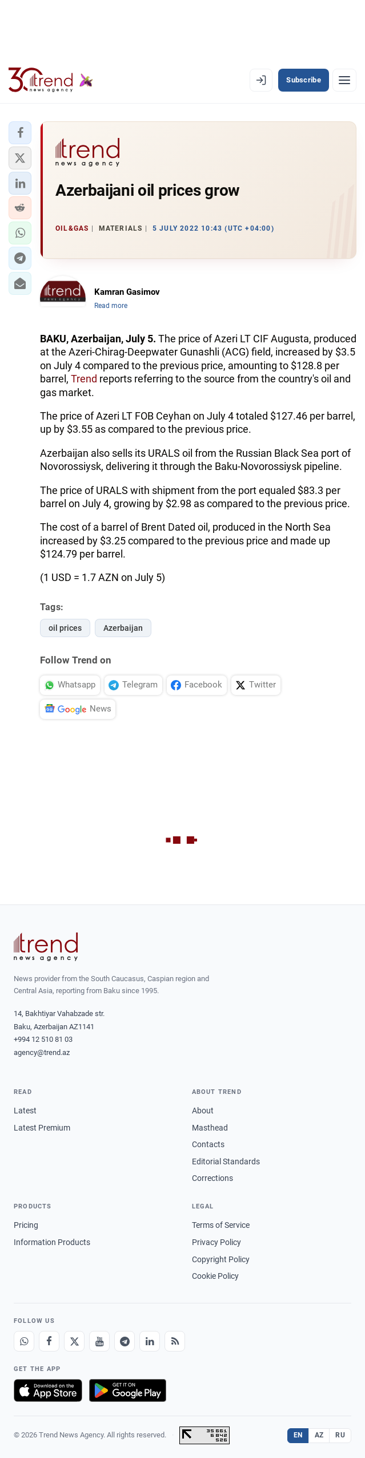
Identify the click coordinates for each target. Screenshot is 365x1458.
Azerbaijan (123, 628)
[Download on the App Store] (48, 1390)
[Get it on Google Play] (127, 1390)
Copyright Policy (221, 1259)
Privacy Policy (216, 1242)
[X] (74, 1341)
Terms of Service (221, 1225)
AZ (319, 1435)
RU (340, 1435)
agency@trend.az (42, 1052)
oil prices (65, 628)
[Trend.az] (51, 80)
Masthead (210, 1127)
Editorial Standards (226, 1161)
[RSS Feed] (175, 1341)
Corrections (212, 1178)
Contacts (208, 1144)
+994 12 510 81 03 (43, 1039)
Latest (25, 1110)
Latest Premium (42, 1127)
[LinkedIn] (149, 1341)
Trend (84, 379)
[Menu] (344, 80)
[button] (20, 133)
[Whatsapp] (24, 1341)
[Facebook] (49, 1341)
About (203, 1110)
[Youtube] (99, 1341)
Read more (110, 306)
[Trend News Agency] (46, 947)
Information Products (52, 1242)
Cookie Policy (215, 1276)
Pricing (26, 1225)
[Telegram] (124, 1341)
